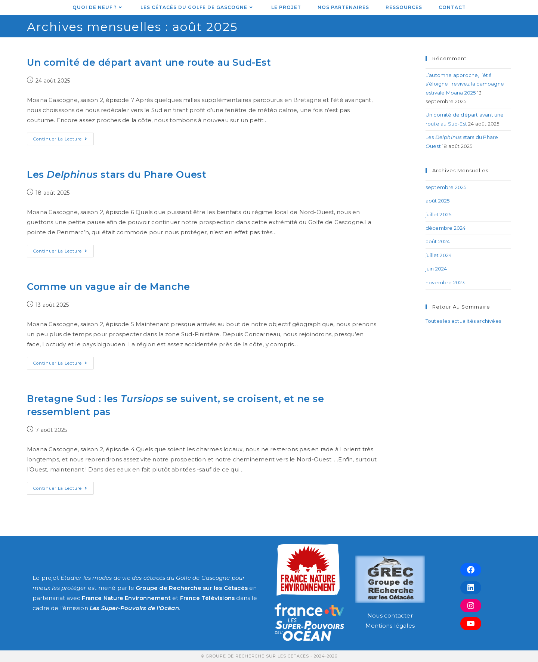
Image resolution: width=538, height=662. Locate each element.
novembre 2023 (445, 282)
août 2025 (438, 201)
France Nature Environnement (126, 597)
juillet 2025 (438, 214)
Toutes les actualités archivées (463, 321)
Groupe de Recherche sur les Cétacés (192, 587)
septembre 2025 (446, 187)
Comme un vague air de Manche (108, 286)
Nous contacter (390, 615)
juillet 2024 (439, 255)
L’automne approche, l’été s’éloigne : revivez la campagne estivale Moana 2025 (465, 84)
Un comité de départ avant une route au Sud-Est (149, 62)
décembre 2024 (446, 228)
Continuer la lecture (63, 137)
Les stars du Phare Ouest (116, 174)
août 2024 (438, 241)
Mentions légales (390, 625)
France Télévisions (207, 597)
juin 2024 (436, 269)
